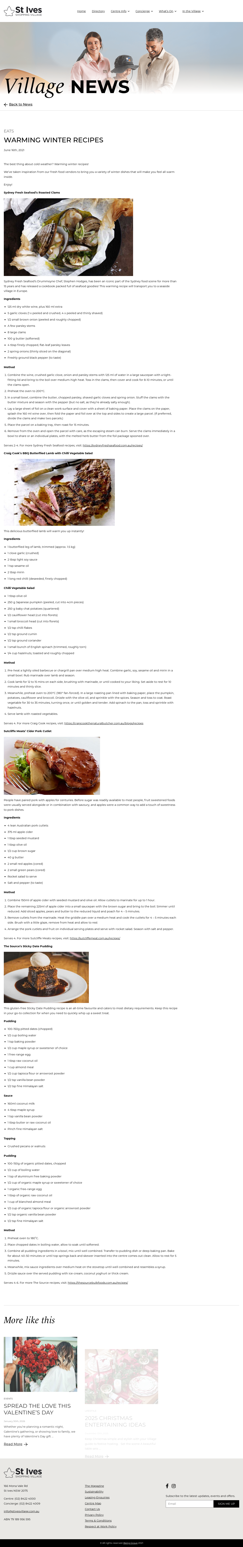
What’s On (166, 11)
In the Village (191, 11)
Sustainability (94, 1491)
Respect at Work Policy (101, 1526)
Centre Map (93, 1503)
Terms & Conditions (98, 1520)
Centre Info (118, 11)
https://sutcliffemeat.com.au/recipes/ (95, 938)
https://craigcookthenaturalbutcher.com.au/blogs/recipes (103, 723)
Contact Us (92, 1509)
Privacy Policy (94, 1515)
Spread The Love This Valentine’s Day (37, 1424)
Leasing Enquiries (97, 1497)
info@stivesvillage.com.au (21, 1511)
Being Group (130, 1543)
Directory (98, 11)
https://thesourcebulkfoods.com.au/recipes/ (98, 1282)
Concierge (143, 11)
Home (81, 11)
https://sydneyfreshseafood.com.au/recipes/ (113, 445)
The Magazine (94, 1486)
